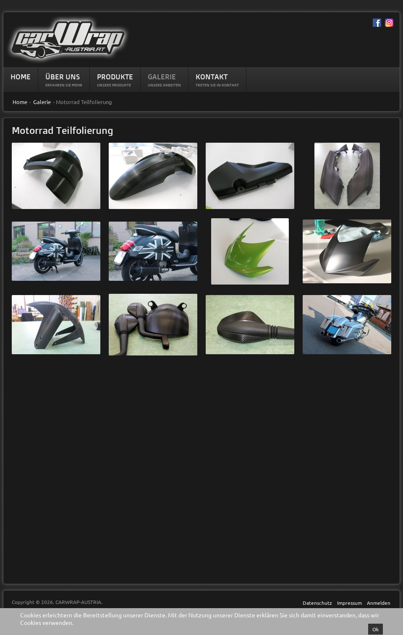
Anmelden (378, 602)
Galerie (162, 76)
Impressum (349, 602)
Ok (375, 629)
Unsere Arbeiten (164, 85)
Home (20, 76)
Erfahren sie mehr (63, 85)
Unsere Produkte (114, 85)
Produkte (115, 76)
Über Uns (62, 76)
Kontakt (212, 76)
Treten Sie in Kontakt (217, 85)
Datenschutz (317, 602)
